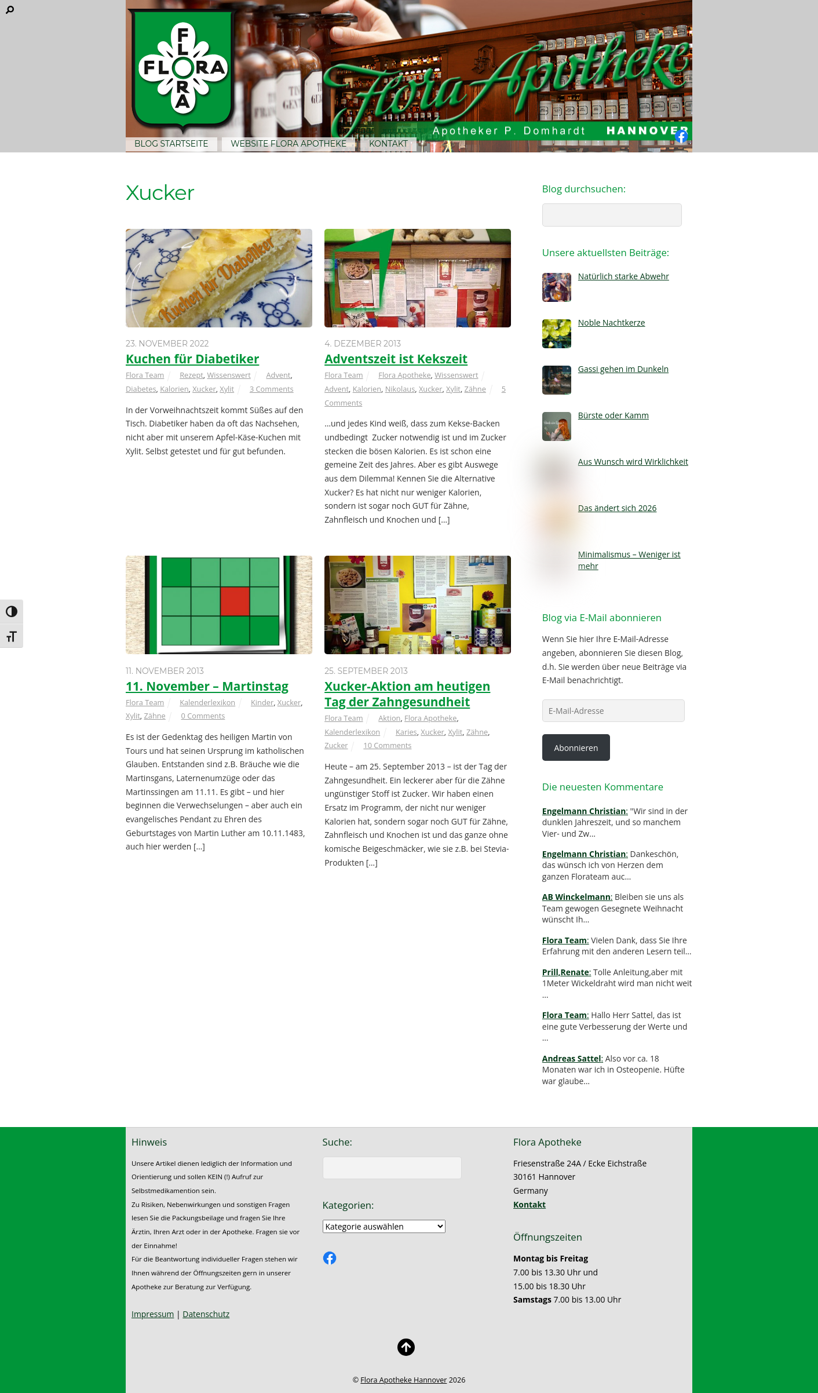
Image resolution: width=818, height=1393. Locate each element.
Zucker (336, 745)
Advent (278, 375)
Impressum (153, 1313)
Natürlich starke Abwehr (623, 276)
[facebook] (681, 136)
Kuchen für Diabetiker (192, 359)
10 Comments (387, 745)
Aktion (389, 718)
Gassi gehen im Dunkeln (623, 368)
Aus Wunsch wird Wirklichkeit (633, 461)
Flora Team (145, 375)
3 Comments (272, 389)
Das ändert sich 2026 (617, 507)
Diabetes (141, 389)
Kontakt (388, 143)
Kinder (262, 702)
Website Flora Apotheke (288, 143)
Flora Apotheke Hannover (403, 1380)
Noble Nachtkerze (611, 322)
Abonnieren (576, 747)
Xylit (227, 389)
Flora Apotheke (404, 375)
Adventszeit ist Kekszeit (396, 359)
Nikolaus (400, 389)
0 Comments (203, 715)
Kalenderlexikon (207, 702)
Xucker (204, 389)
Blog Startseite (171, 143)
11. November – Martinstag (207, 686)
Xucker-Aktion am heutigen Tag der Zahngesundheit (407, 694)
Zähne (475, 389)
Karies (406, 732)
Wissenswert (228, 375)
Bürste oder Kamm (613, 415)
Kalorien (174, 389)
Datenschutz (205, 1313)
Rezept (191, 375)
